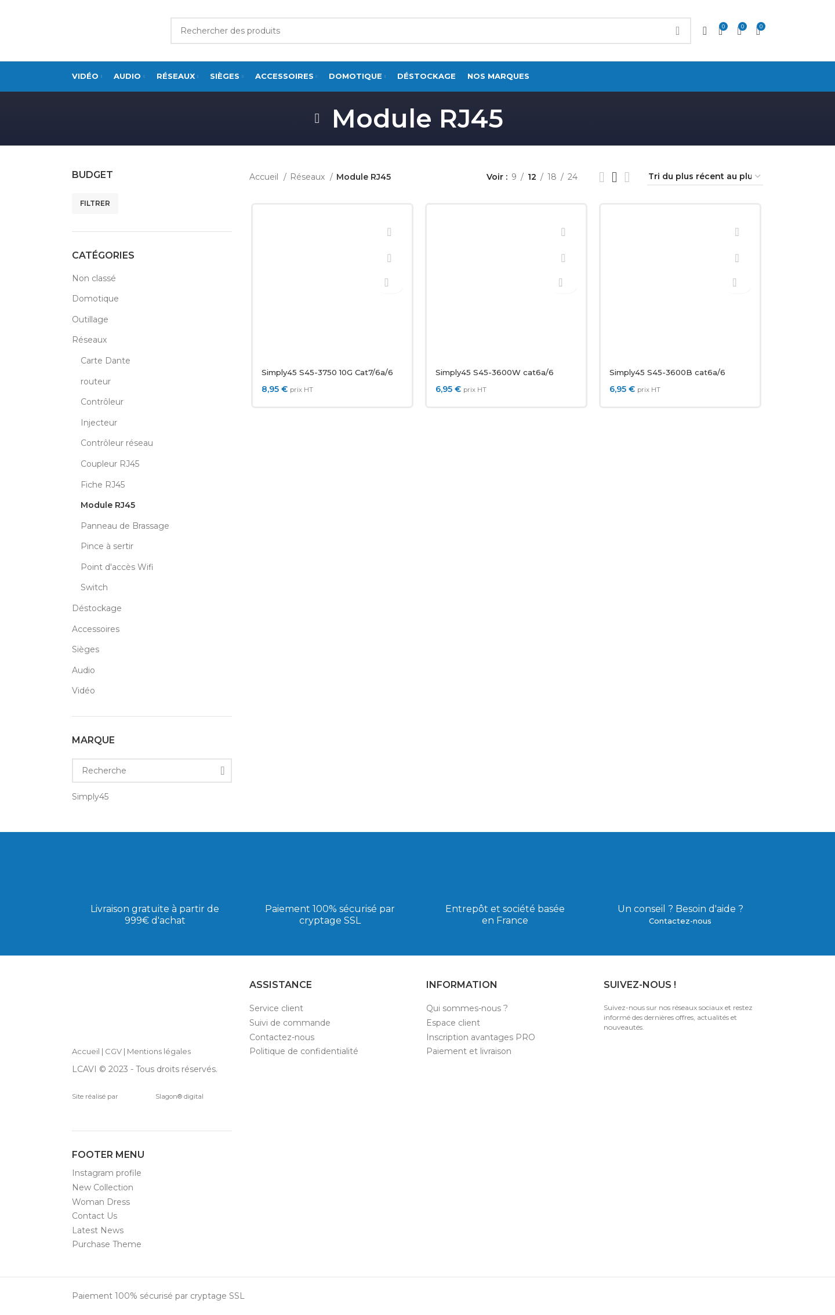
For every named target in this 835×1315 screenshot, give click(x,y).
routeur (96, 381)
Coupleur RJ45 (110, 464)
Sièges (85, 649)
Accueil (265, 177)
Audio (83, 670)
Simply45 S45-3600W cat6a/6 (496, 372)
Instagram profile (106, 1173)
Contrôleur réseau (117, 443)
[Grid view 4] (627, 177)
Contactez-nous (680, 920)
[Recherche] (152, 770)
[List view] (601, 177)
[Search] (430, 30)
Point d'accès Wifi (117, 567)
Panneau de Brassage (125, 526)
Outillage (90, 319)
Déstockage (97, 608)
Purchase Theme (106, 1244)
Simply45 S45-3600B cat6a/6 (670, 372)
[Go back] (317, 118)
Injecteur (99, 422)
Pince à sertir (107, 546)
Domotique (95, 298)
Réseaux (89, 340)
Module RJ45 (108, 505)
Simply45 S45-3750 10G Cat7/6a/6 (330, 372)
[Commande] (705, 177)
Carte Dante (105, 360)
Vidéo (83, 690)
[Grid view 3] (614, 177)
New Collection (102, 1187)
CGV (113, 1051)
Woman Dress (101, 1202)
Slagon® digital (163, 1096)
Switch (94, 587)
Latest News (98, 1230)
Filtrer (95, 203)
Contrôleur (102, 402)
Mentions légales (159, 1051)
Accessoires (95, 629)
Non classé (94, 278)
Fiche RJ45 (103, 484)
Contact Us (94, 1216)
